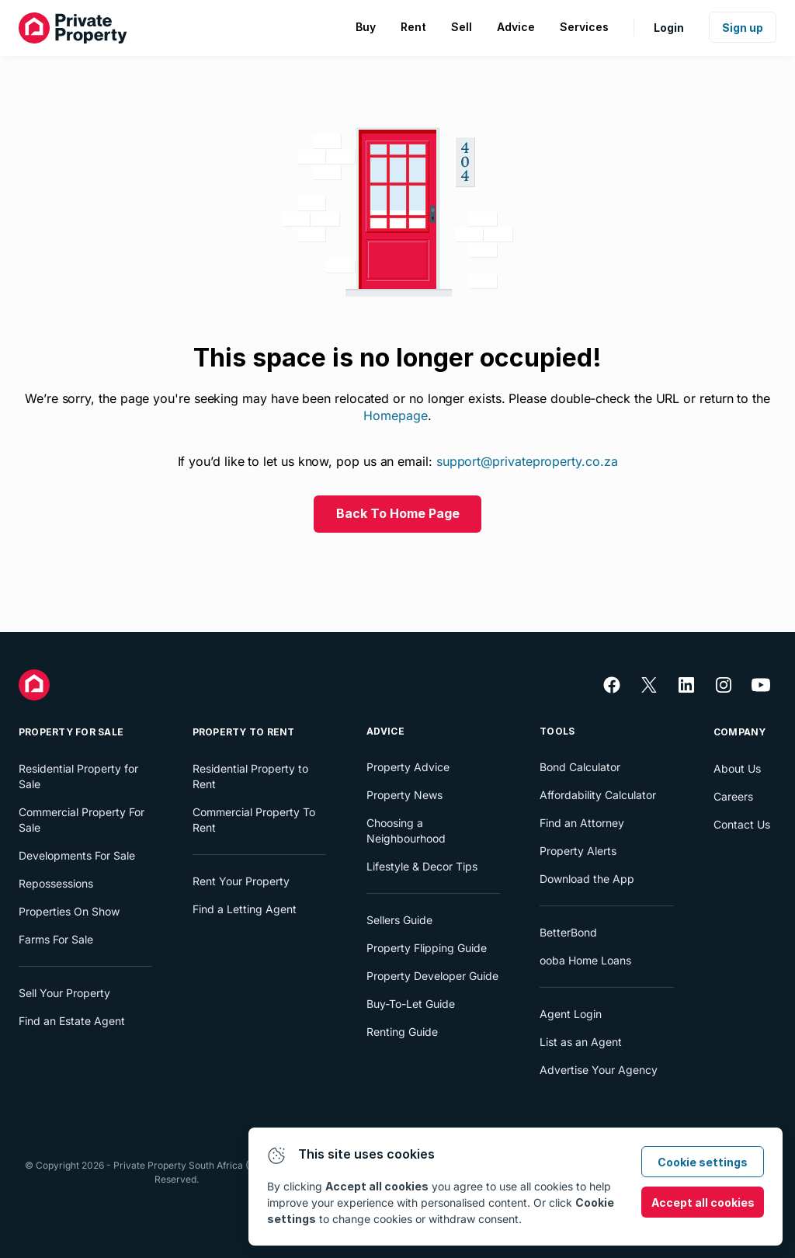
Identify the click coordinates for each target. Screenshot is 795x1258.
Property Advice (408, 766)
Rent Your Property (241, 881)
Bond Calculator (580, 766)
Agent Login (571, 1013)
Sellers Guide (399, 919)
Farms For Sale (56, 939)
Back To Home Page (398, 513)
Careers (733, 796)
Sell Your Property (64, 992)
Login (669, 27)
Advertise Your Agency (599, 1069)
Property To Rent (244, 732)
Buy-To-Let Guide (410, 1003)
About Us (737, 768)
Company (739, 732)
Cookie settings (703, 1162)
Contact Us (741, 824)
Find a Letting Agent (245, 909)
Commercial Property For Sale (81, 819)
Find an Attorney (582, 822)
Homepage (395, 415)
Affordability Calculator (598, 794)
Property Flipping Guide (426, 947)
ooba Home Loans (585, 960)
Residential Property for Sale (78, 776)
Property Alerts (578, 850)
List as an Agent (581, 1041)
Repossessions (56, 883)
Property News (404, 794)
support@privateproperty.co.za (527, 461)
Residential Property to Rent (250, 776)
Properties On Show (69, 911)
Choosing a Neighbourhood (406, 830)
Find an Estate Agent (72, 1020)
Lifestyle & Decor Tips (421, 866)
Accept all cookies (703, 1202)
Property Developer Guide (432, 975)
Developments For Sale (77, 855)
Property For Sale (71, 732)
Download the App (587, 878)
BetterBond (568, 932)
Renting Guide (402, 1031)
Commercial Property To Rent (254, 819)
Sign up (742, 27)
